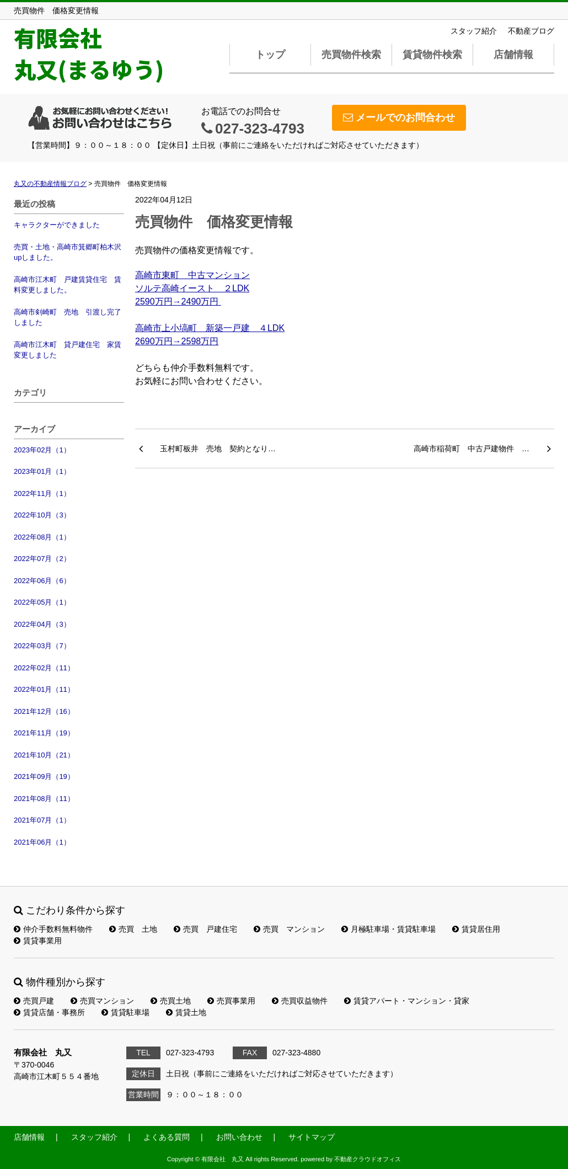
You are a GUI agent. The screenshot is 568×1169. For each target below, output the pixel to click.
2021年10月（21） (44, 755)
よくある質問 (166, 1137)
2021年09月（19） (44, 776)
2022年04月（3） (42, 624)
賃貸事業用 (38, 940)
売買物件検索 (351, 54)
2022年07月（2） (42, 558)
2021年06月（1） (42, 842)
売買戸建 (34, 1000)
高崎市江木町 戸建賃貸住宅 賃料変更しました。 (67, 285)
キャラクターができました (57, 225)
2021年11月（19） (44, 733)
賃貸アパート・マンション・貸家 (406, 1000)
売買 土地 (133, 929)
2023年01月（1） (42, 471)
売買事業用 (231, 1000)
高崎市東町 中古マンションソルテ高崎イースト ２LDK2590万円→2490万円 (192, 288)
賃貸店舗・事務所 (49, 1012)
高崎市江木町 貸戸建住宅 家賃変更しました (67, 350)
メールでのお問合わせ (399, 117)
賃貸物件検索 (432, 54)
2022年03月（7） (42, 646)
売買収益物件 (300, 1000)
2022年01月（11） (44, 689)
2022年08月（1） (42, 537)
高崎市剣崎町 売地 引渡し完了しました (67, 317)
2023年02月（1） (42, 450)
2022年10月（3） (42, 515)
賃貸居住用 (476, 929)
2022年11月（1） (42, 493)
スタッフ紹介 (474, 30)
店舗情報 (513, 54)
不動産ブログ (531, 30)
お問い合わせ (239, 1137)
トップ (270, 54)
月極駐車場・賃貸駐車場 (388, 929)
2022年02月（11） (44, 668)
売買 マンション (289, 929)
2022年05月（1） (42, 602)
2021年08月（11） (44, 798)
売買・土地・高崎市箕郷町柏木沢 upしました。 (69, 252)
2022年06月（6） (42, 581)
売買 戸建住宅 (205, 929)
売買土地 (171, 1000)
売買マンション (102, 1000)
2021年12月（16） (44, 711)
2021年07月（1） (42, 820)
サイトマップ (311, 1137)
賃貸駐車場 (125, 1012)
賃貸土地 (186, 1012)
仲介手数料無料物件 (53, 929)
